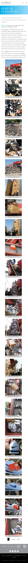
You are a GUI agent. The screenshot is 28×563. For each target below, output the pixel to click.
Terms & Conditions (7, 555)
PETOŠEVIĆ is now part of (14, 546)
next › (14, 539)
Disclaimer (17, 555)
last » (18, 539)
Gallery (3, 25)
